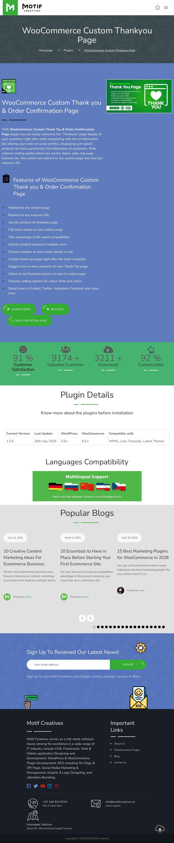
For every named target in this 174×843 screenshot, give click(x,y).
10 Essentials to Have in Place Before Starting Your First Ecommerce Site (85, 557)
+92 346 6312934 (55, 802)
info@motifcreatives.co (120, 802)
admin (28, 596)
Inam (141, 590)
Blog (115, 756)
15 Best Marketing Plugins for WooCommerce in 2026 (143, 554)
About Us (118, 743)
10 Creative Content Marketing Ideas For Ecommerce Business (24, 557)
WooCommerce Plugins (125, 750)
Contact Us (118, 762)
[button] (94, 627)
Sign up (133, 664)
